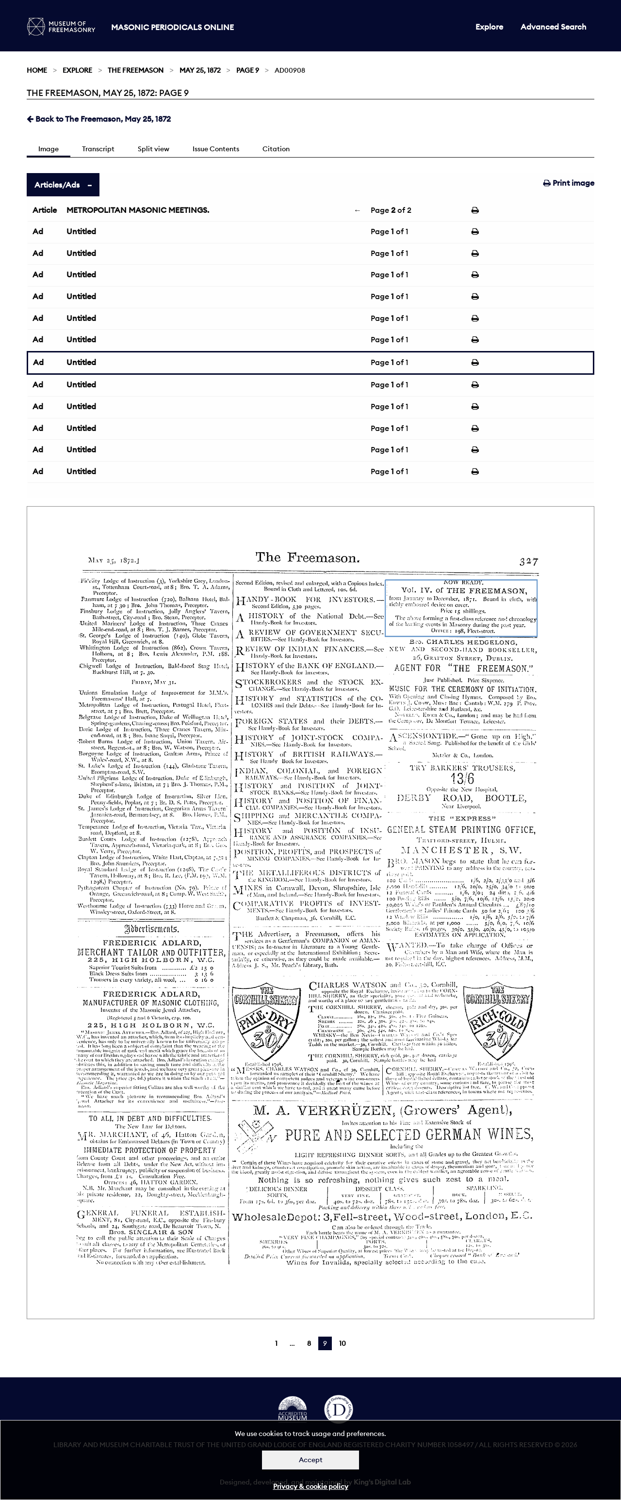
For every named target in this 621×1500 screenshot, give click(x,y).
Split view (153, 148)
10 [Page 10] (342, 1343)
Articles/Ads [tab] (57, 185)
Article (45, 210)
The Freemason (135, 70)
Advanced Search (554, 27)
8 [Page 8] (309, 1343)
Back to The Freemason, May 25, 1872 (99, 119)
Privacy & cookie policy (310, 1486)
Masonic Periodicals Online (172, 27)
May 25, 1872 (200, 70)
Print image (568, 183)
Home (37, 70)
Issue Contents (216, 148)
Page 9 (247, 70)
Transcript (98, 148)
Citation (276, 148)
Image (48, 148)
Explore (489, 27)
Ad (38, 231)
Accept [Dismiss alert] (311, 1459)
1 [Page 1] (276, 1343)
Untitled (81, 231)
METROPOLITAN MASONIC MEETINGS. (137, 210)
